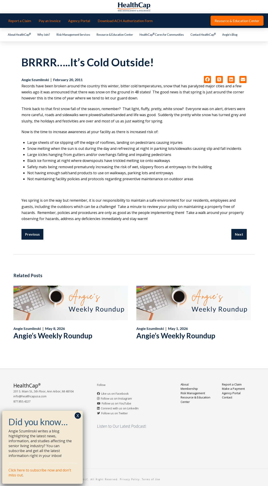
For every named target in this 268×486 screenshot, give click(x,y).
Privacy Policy (130, 479)
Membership (189, 389)
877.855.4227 (21, 401)
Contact (227, 397)
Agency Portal (231, 393)
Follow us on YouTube (116, 403)
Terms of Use (151, 479)
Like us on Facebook (115, 394)
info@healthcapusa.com (29, 396)
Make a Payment (233, 389)
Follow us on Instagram (116, 398)
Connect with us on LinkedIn (120, 408)
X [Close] (77, 416)
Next (239, 234)
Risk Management (193, 393)
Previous (32, 234)
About (185, 384)
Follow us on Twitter (114, 413)
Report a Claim (232, 384)
